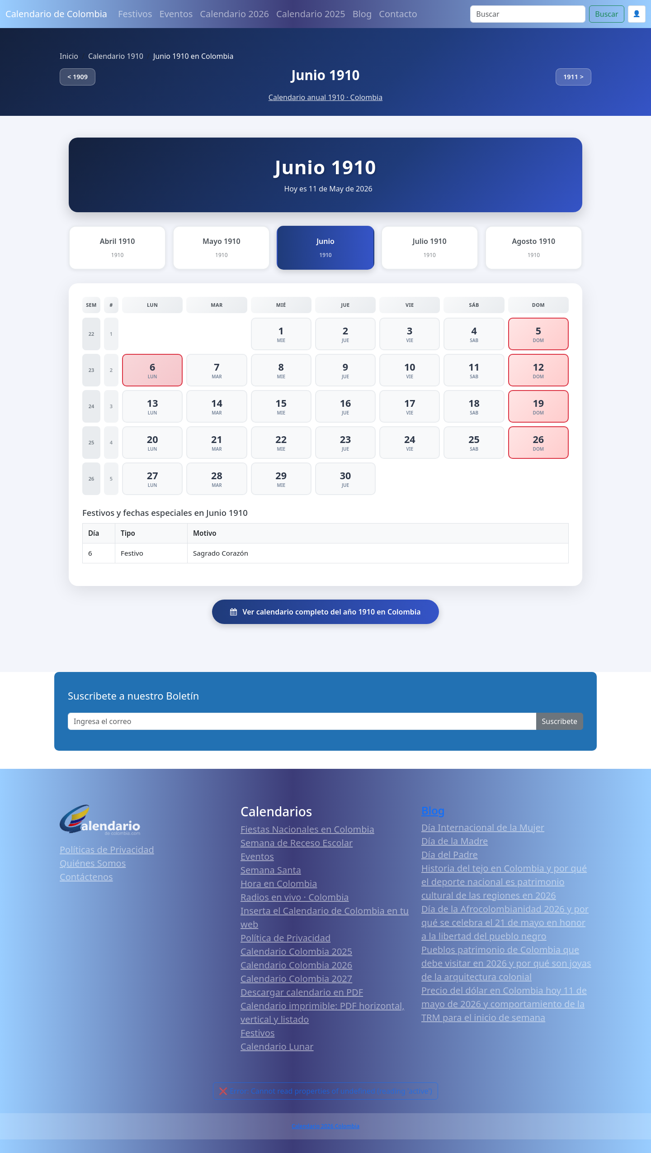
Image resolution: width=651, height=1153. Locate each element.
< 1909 (77, 76)
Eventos (176, 14)
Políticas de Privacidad (107, 849)
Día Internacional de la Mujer (482, 827)
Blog (362, 14)
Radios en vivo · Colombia (295, 897)
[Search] (527, 14)
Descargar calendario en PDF (302, 992)
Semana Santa (271, 870)
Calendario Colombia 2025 (296, 951)
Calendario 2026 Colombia (325, 1126)
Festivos (135, 14)
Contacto (398, 14)
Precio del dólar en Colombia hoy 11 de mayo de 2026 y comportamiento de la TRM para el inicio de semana (504, 1004)
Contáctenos (86, 877)
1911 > (573, 76)
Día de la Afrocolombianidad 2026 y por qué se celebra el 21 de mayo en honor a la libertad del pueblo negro (505, 922)
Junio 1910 (325, 75)
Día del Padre (449, 854)
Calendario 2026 (234, 14)
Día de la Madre (454, 841)
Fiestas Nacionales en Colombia (307, 829)
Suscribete (559, 721)
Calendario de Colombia (56, 14)
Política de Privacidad (285, 938)
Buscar (606, 14)
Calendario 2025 (310, 14)
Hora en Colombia (279, 883)
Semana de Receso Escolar (297, 843)
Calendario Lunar (277, 1046)
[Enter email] (302, 721)
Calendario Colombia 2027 (296, 978)
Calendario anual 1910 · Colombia (325, 97)
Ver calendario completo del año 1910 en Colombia (325, 612)
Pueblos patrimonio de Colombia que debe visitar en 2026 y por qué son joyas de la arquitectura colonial (506, 963)
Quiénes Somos (93, 863)
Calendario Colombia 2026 (296, 965)
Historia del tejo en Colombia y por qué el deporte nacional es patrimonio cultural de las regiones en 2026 (504, 881)
